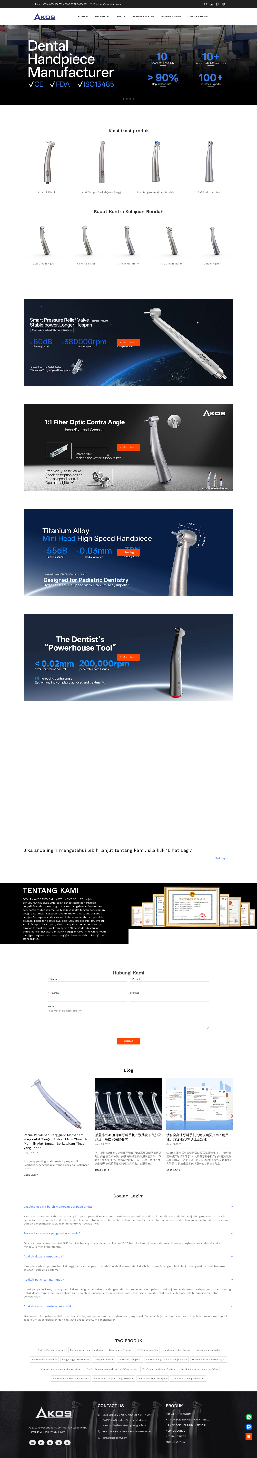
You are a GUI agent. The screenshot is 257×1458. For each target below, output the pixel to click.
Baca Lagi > (31, 1174)
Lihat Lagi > (221, 858)
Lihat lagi (128, 552)
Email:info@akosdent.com (107, 4)
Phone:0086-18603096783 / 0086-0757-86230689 (61, 4)
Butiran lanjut (128, 342)
